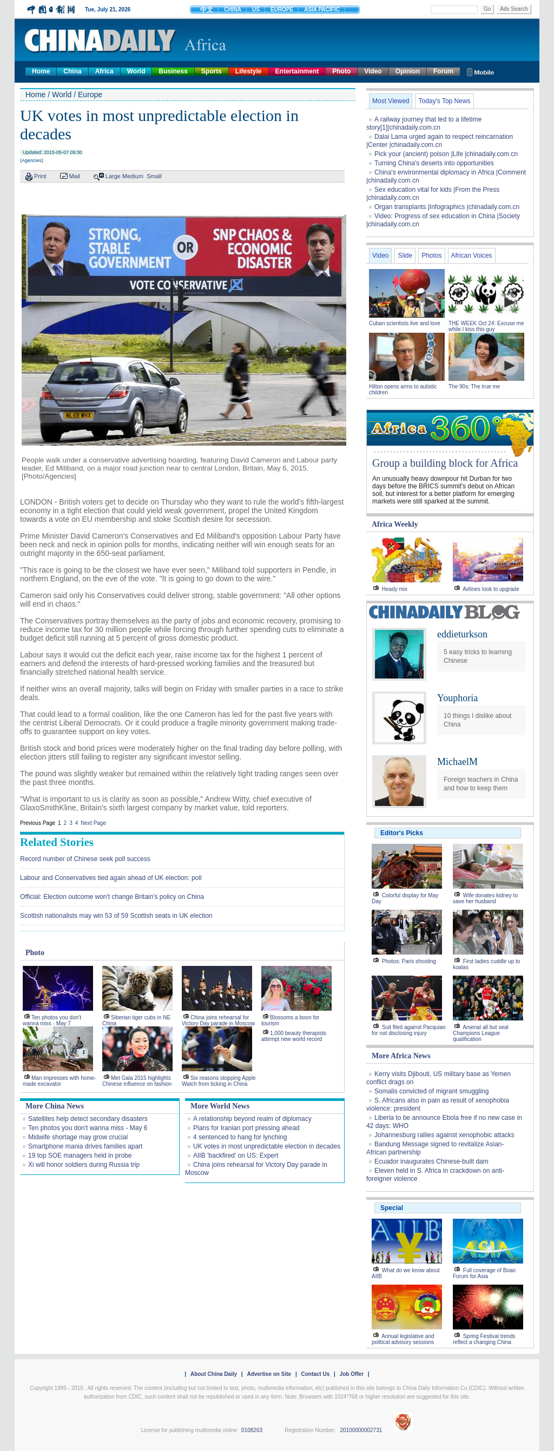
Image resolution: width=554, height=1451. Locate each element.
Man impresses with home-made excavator (59, 1081)
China (72, 71)
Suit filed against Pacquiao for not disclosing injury (409, 1030)
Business (173, 71)
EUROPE (282, 9)
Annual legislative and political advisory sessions (403, 1339)
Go (487, 9)
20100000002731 (361, 1430)
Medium (132, 176)
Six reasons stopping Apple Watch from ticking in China (219, 1081)
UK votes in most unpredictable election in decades (266, 1146)
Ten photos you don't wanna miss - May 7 (52, 1020)
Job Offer (352, 1374)
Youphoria (457, 698)
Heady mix (394, 589)
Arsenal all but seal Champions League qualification (481, 1033)
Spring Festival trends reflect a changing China (484, 1339)
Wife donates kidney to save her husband (485, 898)
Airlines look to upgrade (491, 589)
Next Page (93, 823)
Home (41, 71)
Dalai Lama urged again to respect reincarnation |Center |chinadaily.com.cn (439, 141)
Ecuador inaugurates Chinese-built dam (431, 1161)
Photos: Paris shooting (409, 961)
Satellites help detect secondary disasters (88, 1119)
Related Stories (57, 842)
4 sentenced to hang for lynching (240, 1137)
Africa (104, 71)
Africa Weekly (395, 524)
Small (154, 176)
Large (113, 176)
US (256, 9)
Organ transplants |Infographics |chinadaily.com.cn (446, 207)
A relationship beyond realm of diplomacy (252, 1119)
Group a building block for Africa (445, 463)
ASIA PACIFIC (322, 9)
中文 (206, 10)
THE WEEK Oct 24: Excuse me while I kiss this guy (486, 326)
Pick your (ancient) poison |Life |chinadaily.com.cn (446, 154)
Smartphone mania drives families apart (85, 1146)
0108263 (251, 1430)
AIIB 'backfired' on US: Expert (235, 1155)
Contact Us (315, 1374)
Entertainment (297, 71)
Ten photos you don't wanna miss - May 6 (87, 1128)
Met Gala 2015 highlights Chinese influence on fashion (137, 1081)
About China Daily (213, 1374)
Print (40, 176)
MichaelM (457, 761)
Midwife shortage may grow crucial (78, 1137)
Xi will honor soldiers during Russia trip (84, 1164)
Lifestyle (248, 71)
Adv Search (514, 9)
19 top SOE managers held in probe (79, 1155)
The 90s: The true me (474, 386)
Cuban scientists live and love (405, 323)
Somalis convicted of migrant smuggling (431, 1091)
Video (372, 71)
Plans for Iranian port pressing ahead (246, 1128)
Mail (74, 176)
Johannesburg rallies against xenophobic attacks (444, 1135)
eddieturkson (462, 634)
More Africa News (401, 1056)
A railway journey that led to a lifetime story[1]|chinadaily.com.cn (424, 123)
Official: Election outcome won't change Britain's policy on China (112, 897)
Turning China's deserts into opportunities (434, 163)
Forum (443, 71)
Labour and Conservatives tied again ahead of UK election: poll (111, 878)
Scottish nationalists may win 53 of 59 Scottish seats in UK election (116, 915)
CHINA (232, 9)
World (136, 71)
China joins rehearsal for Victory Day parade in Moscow (218, 1020)
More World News (219, 1106)
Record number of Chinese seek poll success (85, 859)
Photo (341, 71)
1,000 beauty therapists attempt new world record (293, 1036)
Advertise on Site (269, 1374)
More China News (54, 1106)
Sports (211, 71)
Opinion (407, 71)
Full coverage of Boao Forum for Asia (484, 1273)
